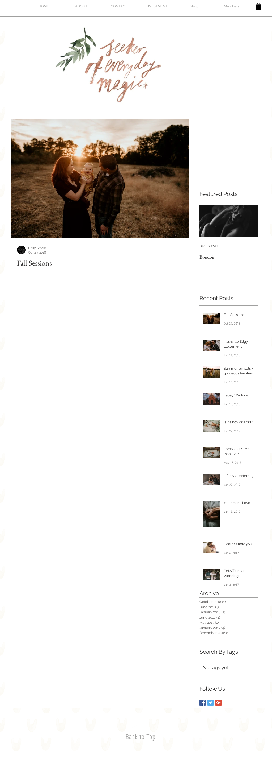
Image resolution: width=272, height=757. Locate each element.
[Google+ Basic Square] (218, 703)
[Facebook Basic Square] (202, 703)
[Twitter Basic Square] (210, 703)
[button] (258, 6)
